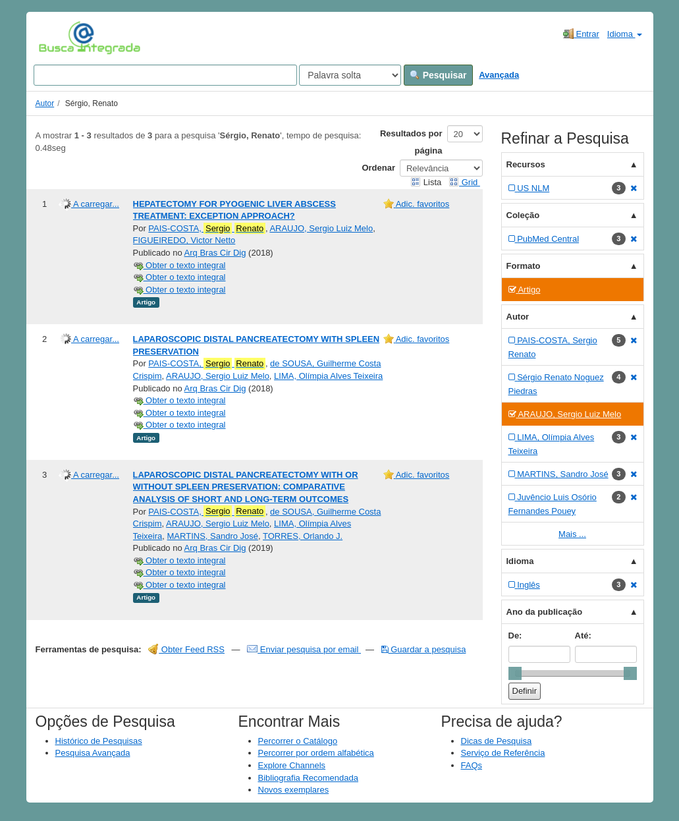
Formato (523, 266)
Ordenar (378, 168)
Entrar (581, 33)
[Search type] (350, 75)
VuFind (59, 37)
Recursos (525, 164)
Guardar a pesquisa (423, 649)
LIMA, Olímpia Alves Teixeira (328, 376)
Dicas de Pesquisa (496, 741)
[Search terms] (165, 75)
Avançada (499, 75)
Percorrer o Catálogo (298, 741)
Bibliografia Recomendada (308, 778)
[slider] (515, 673)
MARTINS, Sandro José (212, 536)
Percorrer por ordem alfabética (316, 753)
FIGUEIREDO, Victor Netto (184, 240)
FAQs (472, 765)
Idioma (624, 34)
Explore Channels (292, 765)
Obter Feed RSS (186, 649)
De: (515, 635)
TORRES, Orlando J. (302, 536)
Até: (583, 635)
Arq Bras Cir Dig (215, 253)
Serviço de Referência (503, 753)
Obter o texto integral (179, 265)
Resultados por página (411, 142)
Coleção (523, 215)
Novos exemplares (293, 790)
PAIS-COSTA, (206, 229)
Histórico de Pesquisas (98, 741)
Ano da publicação (544, 612)
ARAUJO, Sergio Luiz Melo (321, 228)
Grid (464, 182)
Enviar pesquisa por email (304, 649)
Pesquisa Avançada (92, 753)
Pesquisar (438, 75)
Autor (45, 103)
